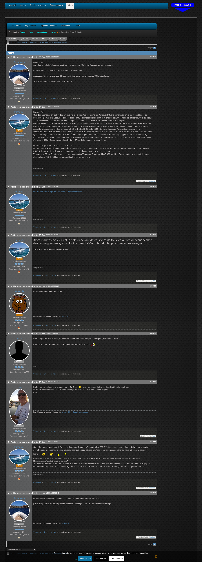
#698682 (153, 234)
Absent (19, 130)
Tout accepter (85, 559)
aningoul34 (19, 112)
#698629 (153, 57)
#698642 (153, 106)
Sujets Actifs (23, 39)
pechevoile (19, 291)
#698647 (153, 186)
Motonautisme (22, 42)
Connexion (37, 99)
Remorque (33, 42)
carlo (19, 387)
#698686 (153, 381)
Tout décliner (100, 559)
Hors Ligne (19, 88)
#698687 (153, 441)
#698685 (153, 333)
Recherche (53, 39)
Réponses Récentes (39, 39)
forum (12, 42)
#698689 (153, 493)
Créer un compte (50, 99)
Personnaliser (117, 559)
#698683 (153, 286)
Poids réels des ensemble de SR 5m (53, 42)
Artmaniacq (19, 62)
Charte (62, 39)
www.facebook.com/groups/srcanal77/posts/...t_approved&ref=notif (57, 192)
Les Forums (12, 39)
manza (19, 339)
